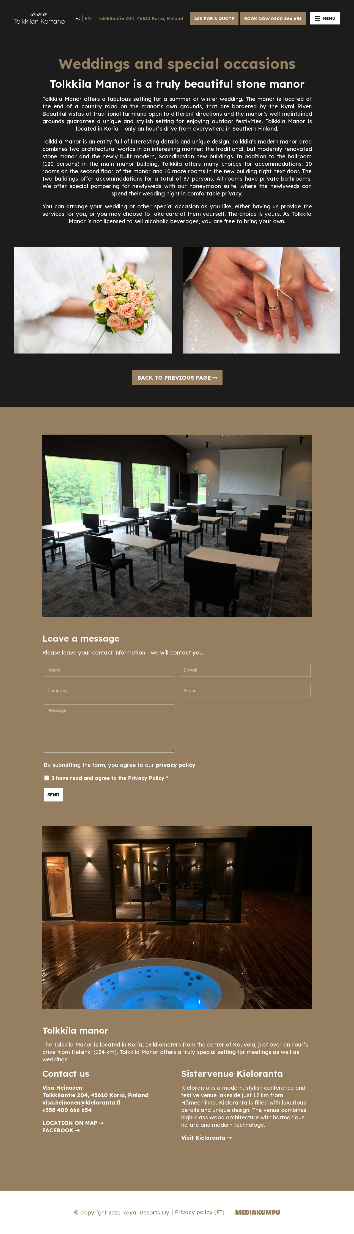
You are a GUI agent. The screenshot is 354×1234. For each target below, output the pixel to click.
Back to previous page (174, 377)
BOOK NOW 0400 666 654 (273, 18)
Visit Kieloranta (203, 1137)
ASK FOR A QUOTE (214, 18)
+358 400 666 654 (67, 1109)
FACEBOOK (57, 1130)
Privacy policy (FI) (199, 1212)
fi (77, 18)
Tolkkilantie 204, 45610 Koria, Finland (140, 18)
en (88, 18)
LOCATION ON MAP (69, 1122)
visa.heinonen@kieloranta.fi (81, 1102)
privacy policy (175, 764)
